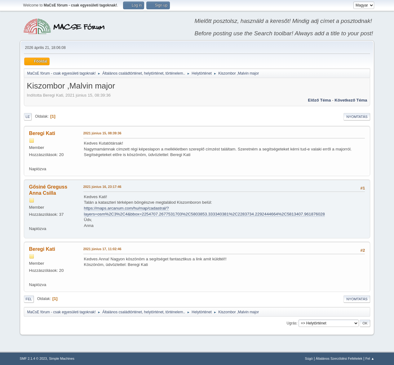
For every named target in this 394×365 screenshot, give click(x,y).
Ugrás (291, 323)
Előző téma (319, 100)
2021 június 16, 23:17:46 (102, 187)
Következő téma (350, 100)
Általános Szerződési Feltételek (339, 358)
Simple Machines (61, 358)
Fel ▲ (369, 358)
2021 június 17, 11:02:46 (102, 249)
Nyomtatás (356, 117)
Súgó (309, 358)
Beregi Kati (42, 133)
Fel (29, 299)
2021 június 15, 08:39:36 (102, 133)
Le (28, 117)
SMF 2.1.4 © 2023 (33, 358)
